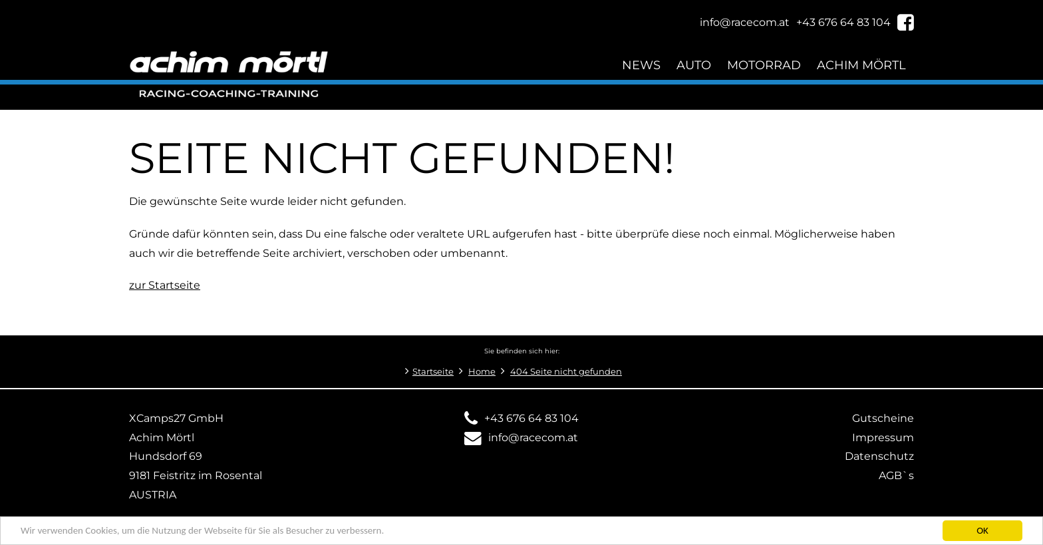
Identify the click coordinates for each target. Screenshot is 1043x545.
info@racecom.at (533, 437)
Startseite (433, 372)
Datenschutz (879, 456)
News (641, 65)
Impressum (883, 437)
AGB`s (896, 475)
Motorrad (764, 65)
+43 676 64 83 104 (531, 418)
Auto (693, 65)
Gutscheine (883, 418)
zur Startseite (164, 285)
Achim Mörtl (861, 65)
